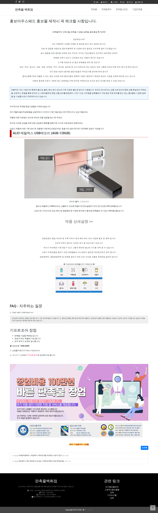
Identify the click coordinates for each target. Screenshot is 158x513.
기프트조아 (84, 201)
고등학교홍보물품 (112, 490)
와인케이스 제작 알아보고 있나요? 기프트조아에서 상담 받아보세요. (41, 461)
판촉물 (94, 9)
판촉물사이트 (122, 9)
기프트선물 (112, 495)
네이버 (15, 355)
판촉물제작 (106, 9)
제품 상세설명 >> (79, 221)
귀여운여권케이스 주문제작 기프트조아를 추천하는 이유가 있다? (40, 455)
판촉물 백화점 (24, 9)
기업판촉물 (137, 9)
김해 (112, 492)
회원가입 (139, 2)
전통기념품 (78, 93)
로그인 (130, 2)
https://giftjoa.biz (33, 350)
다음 (21, 355)
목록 (144, 448)
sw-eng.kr (89, 510)
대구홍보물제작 (111, 487)
